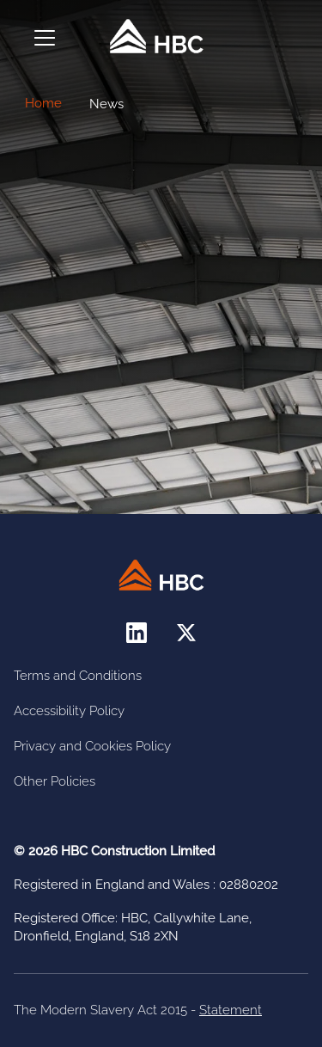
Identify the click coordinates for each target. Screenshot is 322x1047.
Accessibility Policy (69, 711)
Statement (230, 1010)
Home (43, 103)
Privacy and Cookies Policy (92, 746)
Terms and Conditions (78, 675)
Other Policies (54, 781)
